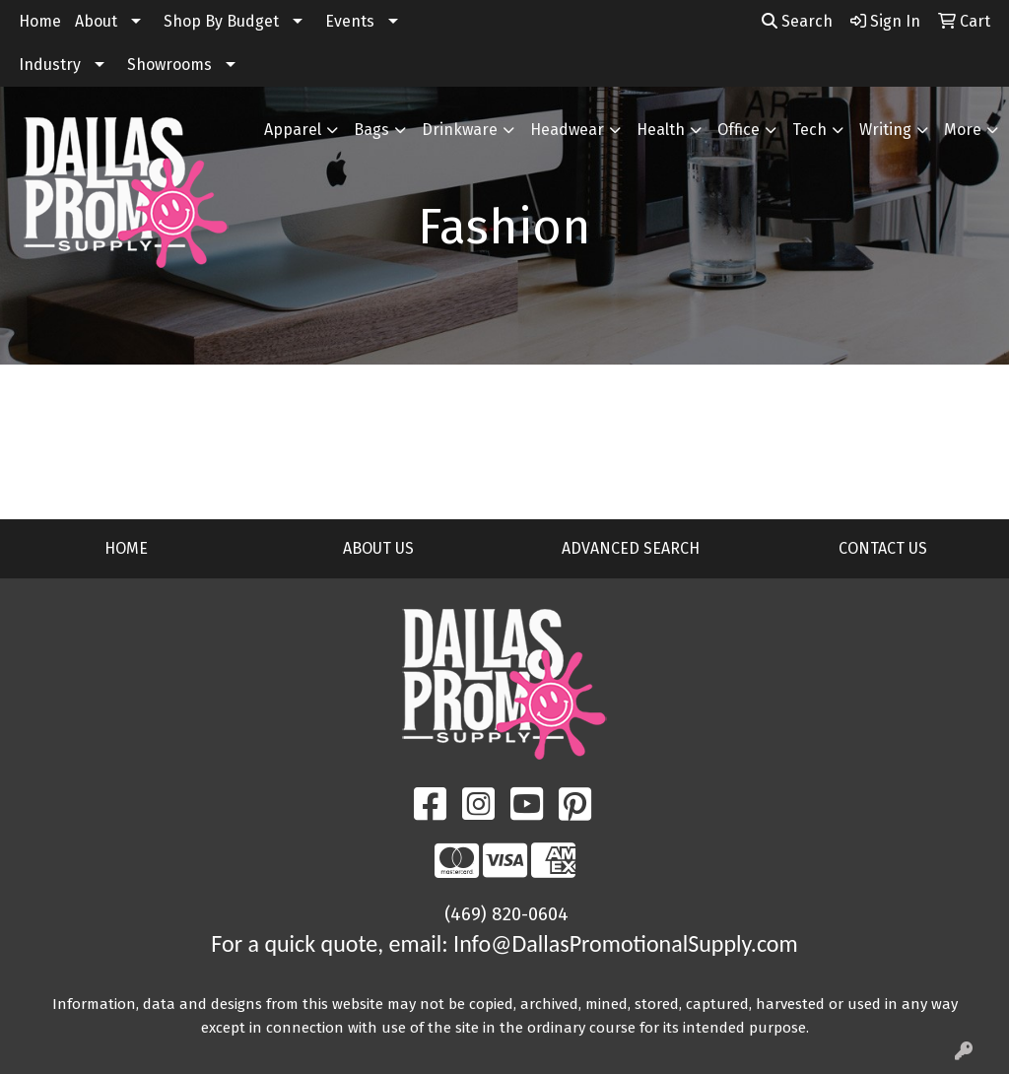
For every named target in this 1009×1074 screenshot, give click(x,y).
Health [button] (661, 129)
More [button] (962, 129)
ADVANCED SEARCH (631, 548)
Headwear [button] (567, 129)
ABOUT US (378, 548)
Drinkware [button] (460, 129)
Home (40, 21)
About (96, 21)
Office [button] (738, 129)
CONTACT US (883, 548)
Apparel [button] (292, 129)
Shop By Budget (221, 21)
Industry (50, 64)
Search (797, 21)
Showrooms (169, 64)
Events (349, 21)
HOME (126, 548)
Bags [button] (371, 129)
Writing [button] (885, 129)
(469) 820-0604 (506, 914)
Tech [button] (809, 129)
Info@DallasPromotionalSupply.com (625, 943)
